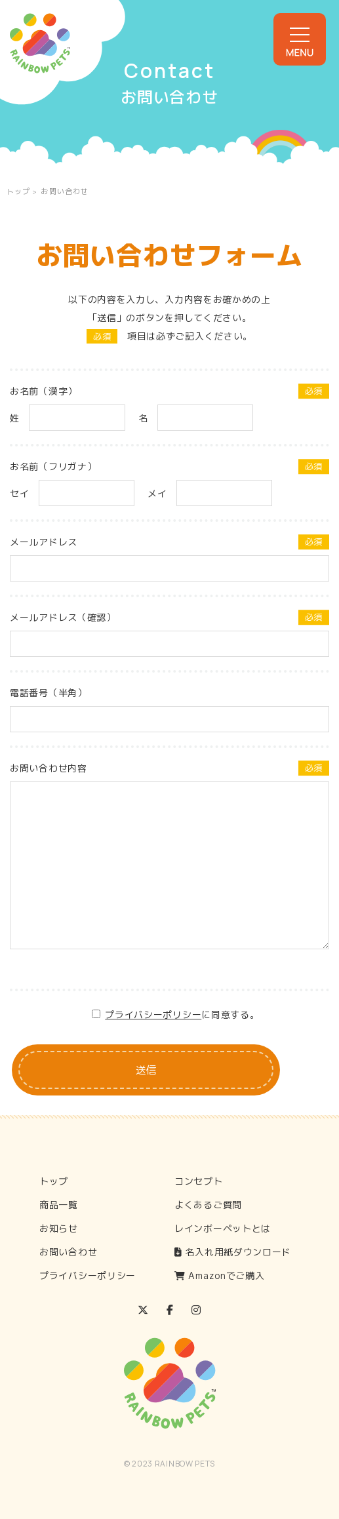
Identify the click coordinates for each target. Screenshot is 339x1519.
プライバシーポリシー (153, 1014)
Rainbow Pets (40, 43)
